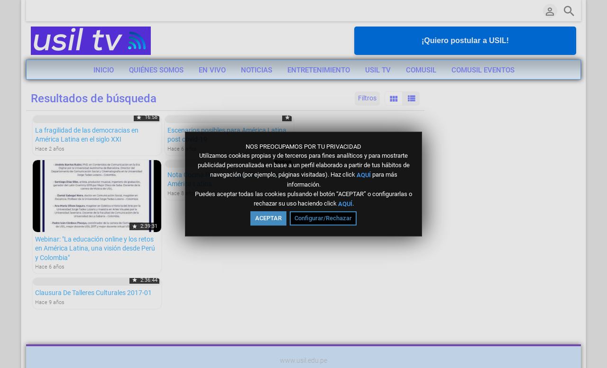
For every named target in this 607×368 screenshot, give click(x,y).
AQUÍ (364, 175)
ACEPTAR (268, 218)
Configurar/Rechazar (323, 218)
